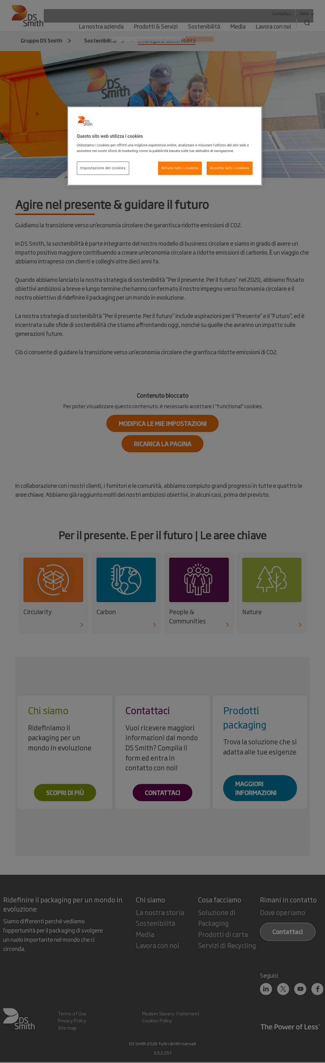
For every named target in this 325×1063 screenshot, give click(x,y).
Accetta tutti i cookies (229, 168)
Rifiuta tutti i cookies (180, 168)
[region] (164, 146)
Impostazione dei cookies (103, 168)
